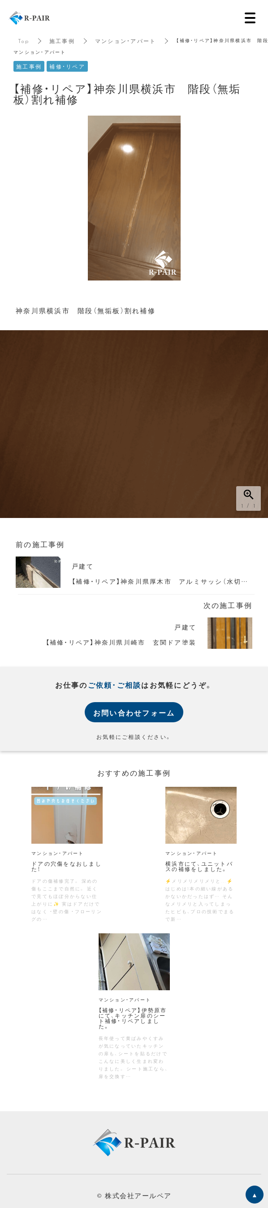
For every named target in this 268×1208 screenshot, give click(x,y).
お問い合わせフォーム (134, 712)
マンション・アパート (125, 41)
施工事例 (62, 41)
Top (23, 41)
